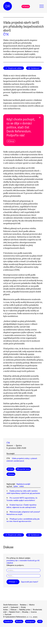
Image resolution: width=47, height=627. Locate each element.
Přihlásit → (13, 582)
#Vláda (10, 469)
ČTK (6, 34)
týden (15, 486)
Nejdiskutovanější (23, 484)
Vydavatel (14, 607)
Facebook (8, 621)
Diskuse (13, 610)
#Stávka (11, 474)
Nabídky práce (24, 610)
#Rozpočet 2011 (23, 469)
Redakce (23, 605)
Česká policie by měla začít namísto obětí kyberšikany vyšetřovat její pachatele (23, 492)
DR (7, 6)
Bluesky (25, 612)
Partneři (8, 614)
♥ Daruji (26, 6)
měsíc (21, 486)
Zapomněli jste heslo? (29, 582)
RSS (39, 621)
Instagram (30, 621)
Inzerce (34, 612)
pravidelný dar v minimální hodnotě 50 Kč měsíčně (23, 561)
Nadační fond (14, 612)
